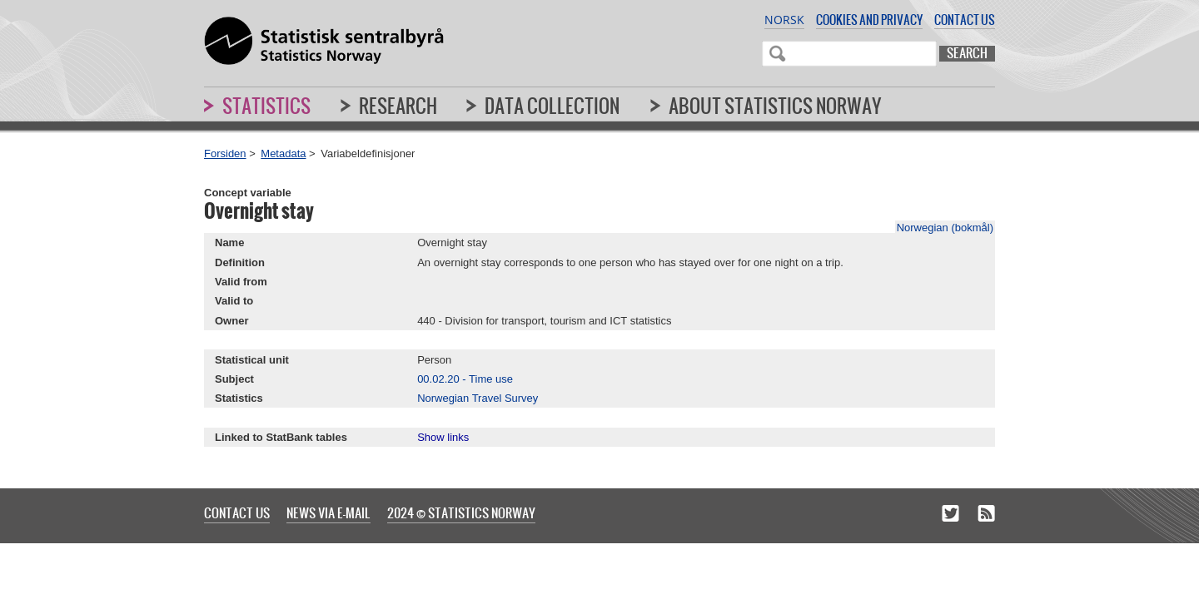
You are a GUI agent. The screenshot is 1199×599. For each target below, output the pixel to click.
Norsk (784, 19)
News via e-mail (328, 512)
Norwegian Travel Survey (477, 398)
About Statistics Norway (775, 105)
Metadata (283, 153)
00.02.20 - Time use (465, 379)
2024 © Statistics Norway (461, 512)
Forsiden (225, 153)
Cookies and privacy (869, 19)
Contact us (964, 19)
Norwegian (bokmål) (945, 227)
